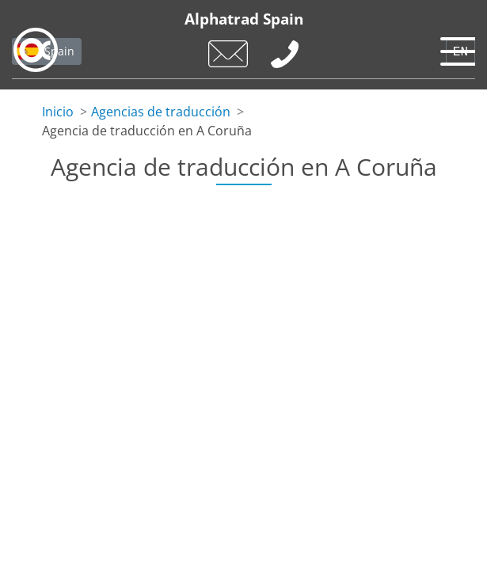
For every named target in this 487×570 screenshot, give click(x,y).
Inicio (58, 111)
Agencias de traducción (160, 111)
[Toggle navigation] (455, 47)
